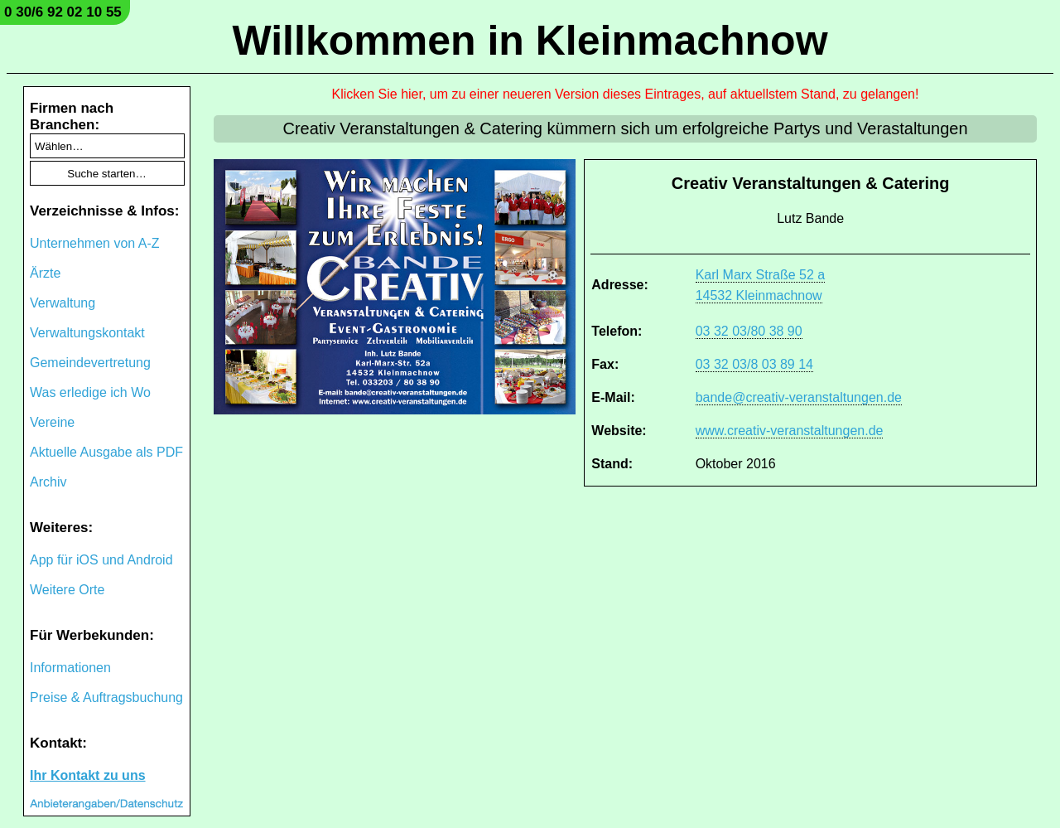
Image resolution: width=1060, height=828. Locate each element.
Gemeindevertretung (90, 363)
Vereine (52, 422)
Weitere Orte (67, 590)
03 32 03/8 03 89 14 (754, 364)
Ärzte (45, 273)
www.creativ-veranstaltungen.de (790, 431)
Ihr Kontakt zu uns (88, 775)
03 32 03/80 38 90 (749, 331)
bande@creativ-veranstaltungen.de (799, 397)
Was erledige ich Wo (90, 392)
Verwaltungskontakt (87, 333)
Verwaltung (62, 303)
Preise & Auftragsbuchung (106, 697)
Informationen (70, 668)
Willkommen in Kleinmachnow (529, 40)
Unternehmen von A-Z (95, 243)
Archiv (48, 482)
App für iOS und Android (101, 560)
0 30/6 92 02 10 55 (63, 12)
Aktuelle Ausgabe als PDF (106, 452)
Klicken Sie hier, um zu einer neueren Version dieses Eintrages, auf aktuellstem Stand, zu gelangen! (625, 94)
